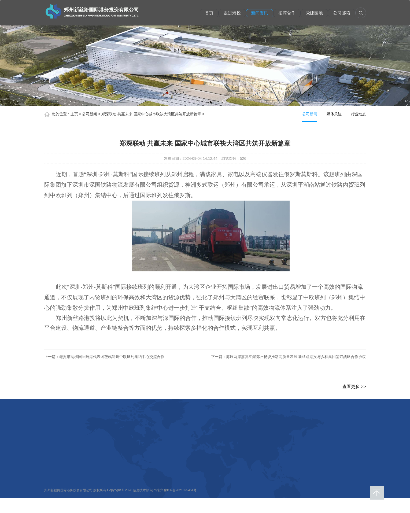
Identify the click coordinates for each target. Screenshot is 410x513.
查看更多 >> (354, 386)
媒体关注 (334, 114)
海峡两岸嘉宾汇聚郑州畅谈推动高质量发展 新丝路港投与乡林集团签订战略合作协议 (296, 357)
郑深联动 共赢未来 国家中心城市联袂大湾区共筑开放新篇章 (151, 114)
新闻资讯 (259, 13)
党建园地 (314, 13)
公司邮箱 (341, 13)
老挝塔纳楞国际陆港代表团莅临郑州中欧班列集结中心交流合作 (111, 357)
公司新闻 (89, 114)
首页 (209, 13)
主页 (74, 114)
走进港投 (232, 13)
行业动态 (358, 114)
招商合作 (287, 13)
